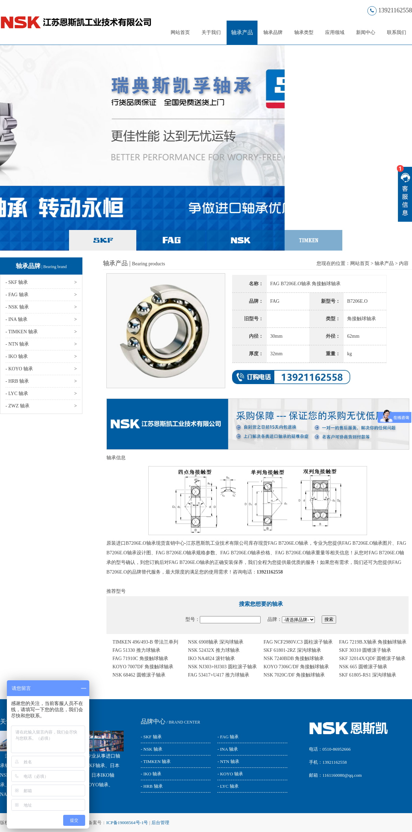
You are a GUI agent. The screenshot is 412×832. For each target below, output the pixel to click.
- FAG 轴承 (228, 736)
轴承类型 (303, 32)
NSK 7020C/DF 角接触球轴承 (294, 675)
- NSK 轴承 (151, 749)
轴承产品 (242, 32)
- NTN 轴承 (228, 761)
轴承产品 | (134, 263)
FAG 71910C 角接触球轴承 (140, 658)
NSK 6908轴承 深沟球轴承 (215, 642)
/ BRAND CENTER (170, 722)
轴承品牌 (273, 32)
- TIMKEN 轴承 (156, 761)
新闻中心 (365, 32)
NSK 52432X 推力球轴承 (214, 650)
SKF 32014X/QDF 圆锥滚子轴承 (372, 658)
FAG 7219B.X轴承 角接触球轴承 (373, 642)
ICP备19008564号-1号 (127, 822)
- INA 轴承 (227, 749)
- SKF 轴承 (151, 736)
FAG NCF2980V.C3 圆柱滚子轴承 (298, 642)
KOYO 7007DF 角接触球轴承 (143, 666)
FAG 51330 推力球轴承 (136, 650)
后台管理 (160, 822)
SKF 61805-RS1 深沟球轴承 (367, 675)
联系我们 (396, 32)
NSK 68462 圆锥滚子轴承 (139, 675)
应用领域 (334, 32)
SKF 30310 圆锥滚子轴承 (365, 650)
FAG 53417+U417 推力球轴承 (218, 675)
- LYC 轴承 (228, 786)
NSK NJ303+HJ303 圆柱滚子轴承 (222, 666)
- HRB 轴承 (152, 786)
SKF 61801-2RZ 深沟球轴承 (292, 650)
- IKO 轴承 (151, 773)
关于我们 (211, 32)
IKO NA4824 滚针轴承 (211, 658)
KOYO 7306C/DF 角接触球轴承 (296, 666)
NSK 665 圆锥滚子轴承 (363, 666)
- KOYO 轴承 (230, 773)
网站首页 (180, 32)
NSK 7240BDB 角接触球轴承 (294, 658)
